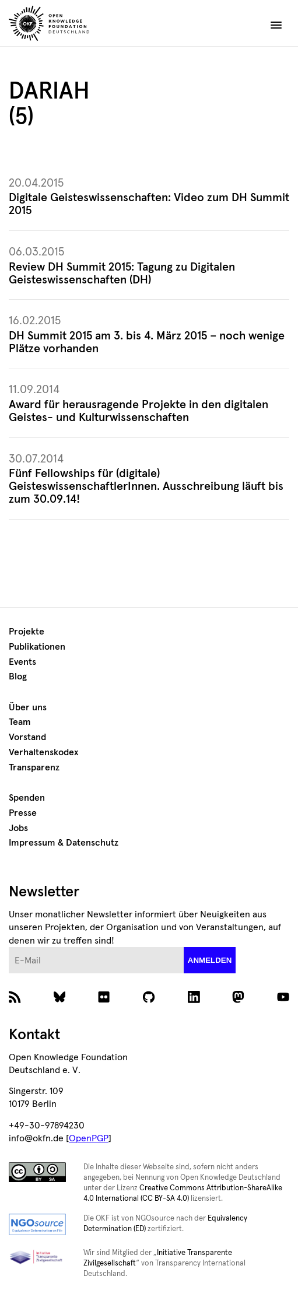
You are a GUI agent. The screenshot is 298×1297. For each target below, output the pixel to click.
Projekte (26, 631)
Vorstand (27, 737)
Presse (23, 813)
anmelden (210, 960)
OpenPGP (88, 1138)
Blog (18, 676)
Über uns (28, 707)
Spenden (27, 797)
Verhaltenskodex (43, 752)
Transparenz (34, 767)
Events (22, 662)
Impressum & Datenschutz (63, 842)
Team (20, 722)
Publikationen (37, 646)
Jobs (18, 828)
